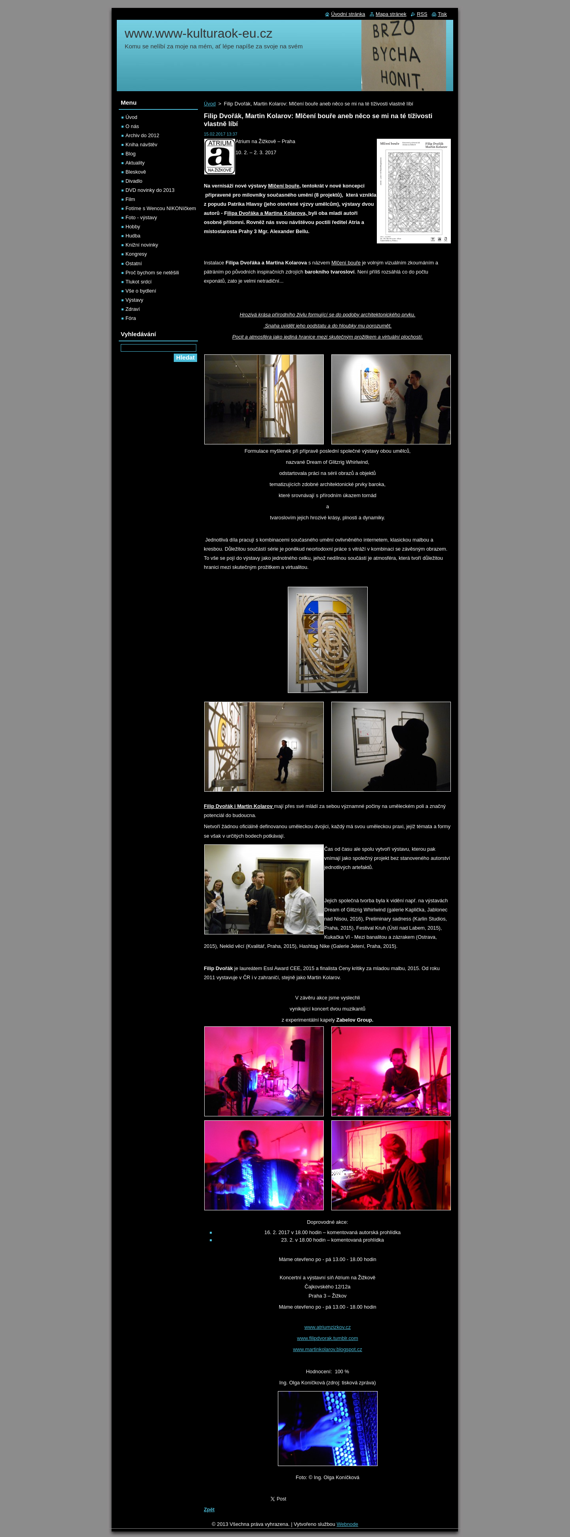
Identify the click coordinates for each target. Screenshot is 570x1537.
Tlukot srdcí (138, 282)
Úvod (210, 104)
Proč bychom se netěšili (152, 273)
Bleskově (135, 172)
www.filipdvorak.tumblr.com (327, 1338)
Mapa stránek (391, 14)
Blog (130, 154)
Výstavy (134, 300)
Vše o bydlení (140, 291)
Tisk (442, 14)
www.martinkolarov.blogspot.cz (327, 1349)
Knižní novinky (141, 245)
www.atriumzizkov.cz (327, 1327)
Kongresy (136, 254)
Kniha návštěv (141, 144)
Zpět (209, 1509)
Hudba (133, 236)
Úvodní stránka (348, 14)
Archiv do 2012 (142, 135)
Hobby (132, 227)
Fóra (130, 318)
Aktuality (134, 163)
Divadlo (133, 181)
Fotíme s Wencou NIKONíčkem (160, 208)
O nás (132, 126)
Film (130, 199)
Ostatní (133, 263)
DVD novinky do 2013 (150, 190)
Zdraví (132, 309)
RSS (422, 14)
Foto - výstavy (141, 217)
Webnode (347, 1524)
